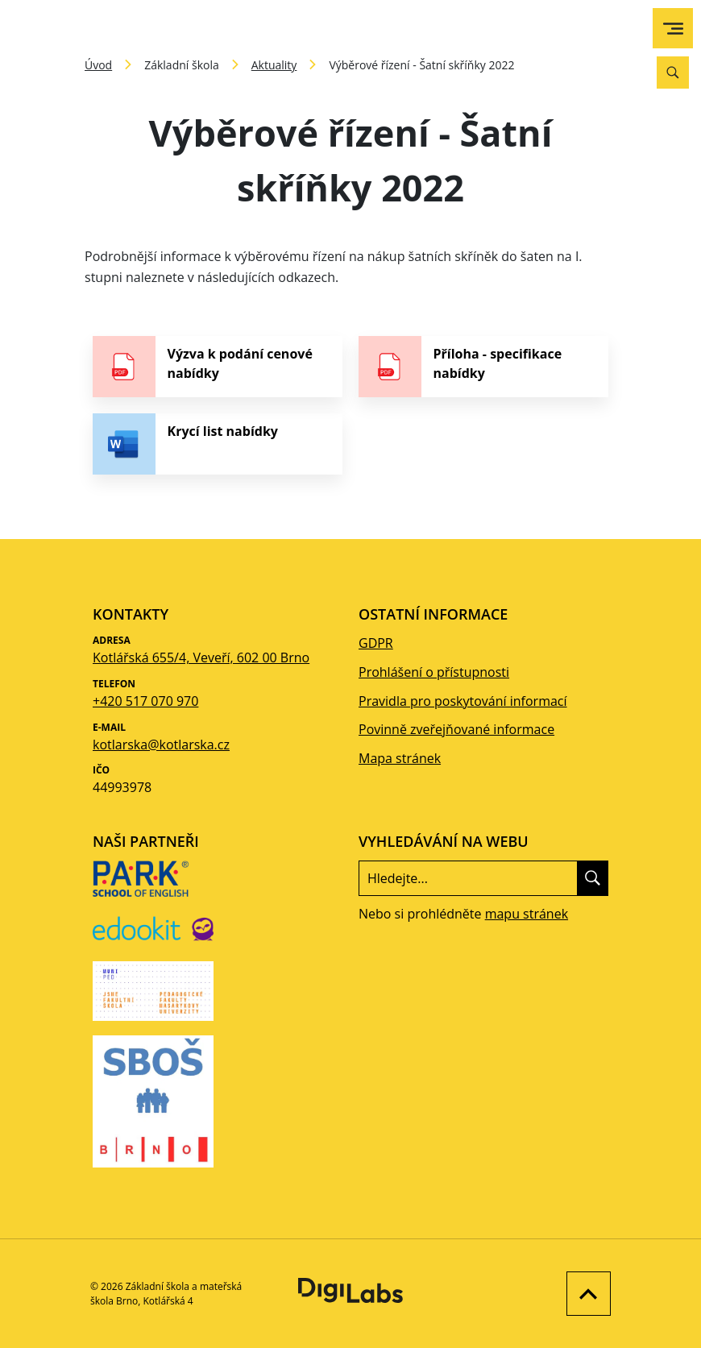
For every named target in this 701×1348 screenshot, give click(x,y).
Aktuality (274, 65)
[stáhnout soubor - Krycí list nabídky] (217, 444)
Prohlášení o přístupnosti (434, 672)
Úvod (98, 65)
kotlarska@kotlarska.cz (161, 744)
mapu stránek (526, 914)
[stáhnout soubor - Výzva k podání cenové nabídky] (217, 366)
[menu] (673, 29)
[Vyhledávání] (673, 72)
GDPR (376, 643)
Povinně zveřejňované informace (456, 729)
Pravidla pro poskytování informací (463, 701)
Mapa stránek (400, 758)
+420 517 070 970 (145, 701)
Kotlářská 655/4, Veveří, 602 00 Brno (201, 657)
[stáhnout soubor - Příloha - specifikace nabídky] (483, 366)
